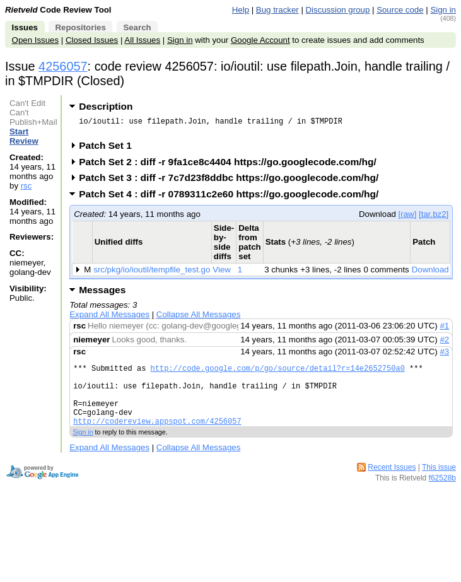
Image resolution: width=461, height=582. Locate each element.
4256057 (63, 66)
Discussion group (338, 10)
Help (240, 10)
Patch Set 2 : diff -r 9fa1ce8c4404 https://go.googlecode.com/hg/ (232, 165)
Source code (399, 10)
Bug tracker (277, 10)
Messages (102, 293)
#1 (444, 329)
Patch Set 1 (109, 149)
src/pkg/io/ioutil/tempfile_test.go (151, 273)
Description (105, 106)
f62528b (442, 495)
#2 (444, 343)
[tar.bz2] (433, 218)
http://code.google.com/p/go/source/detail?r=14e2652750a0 (278, 373)
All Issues (142, 40)
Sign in (443, 10)
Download (430, 273)
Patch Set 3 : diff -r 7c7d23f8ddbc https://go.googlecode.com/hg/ (233, 181)
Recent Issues (392, 484)
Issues (25, 27)
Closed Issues (92, 40)
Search (137, 27)
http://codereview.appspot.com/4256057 (157, 438)
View (222, 273)
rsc (26, 185)
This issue (439, 484)
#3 (444, 355)
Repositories (80, 27)
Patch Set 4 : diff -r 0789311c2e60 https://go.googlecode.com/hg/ (233, 197)
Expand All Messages (109, 318)
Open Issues (35, 40)
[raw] (408, 218)
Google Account (260, 40)
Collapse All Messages (198, 318)
